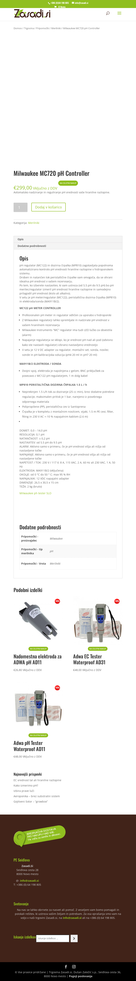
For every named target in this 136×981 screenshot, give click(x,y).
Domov (18, 28)
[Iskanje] (74, 938)
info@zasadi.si (29, 880)
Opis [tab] (20, 239)
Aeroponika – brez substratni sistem (37, 796)
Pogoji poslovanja (80, 976)
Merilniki (56, 28)
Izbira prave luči (24, 791)
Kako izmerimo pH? (26, 785)
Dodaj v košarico (48, 207)
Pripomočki (42, 28)
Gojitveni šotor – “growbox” (31, 801)
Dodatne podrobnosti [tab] (32, 246)
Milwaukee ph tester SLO (35, 493)
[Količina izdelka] (21, 207)
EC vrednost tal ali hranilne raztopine (37, 780)
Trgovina (29, 28)
